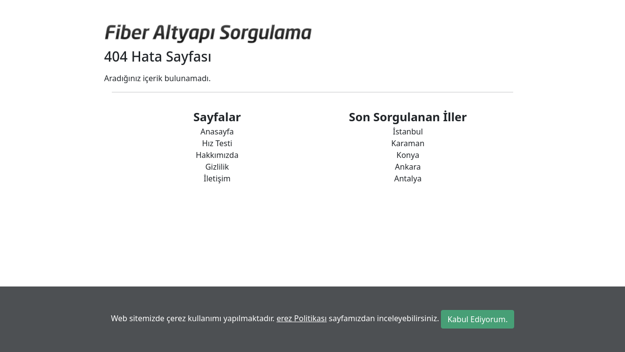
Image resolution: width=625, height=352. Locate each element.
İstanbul (408, 131)
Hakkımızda (217, 155)
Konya (407, 155)
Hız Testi (217, 143)
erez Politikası (301, 318)
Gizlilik (217, 166)
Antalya (407, 178)
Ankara (408, 166)
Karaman (407, 143)
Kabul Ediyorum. (477, 319)
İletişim (217, 178)
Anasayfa (216, 131)
